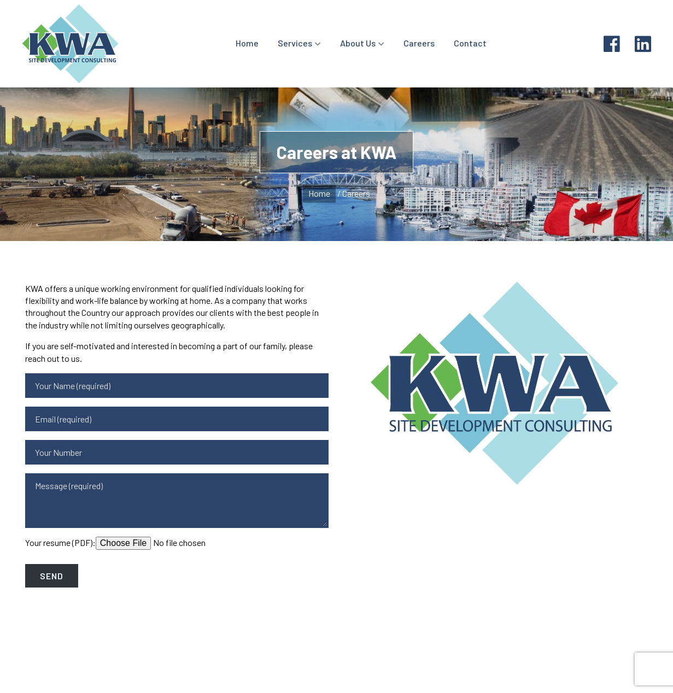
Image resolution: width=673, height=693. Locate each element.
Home (247, 43)
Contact (470, 43)
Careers (419, 43)
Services (295, 43)
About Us (358, 43)
